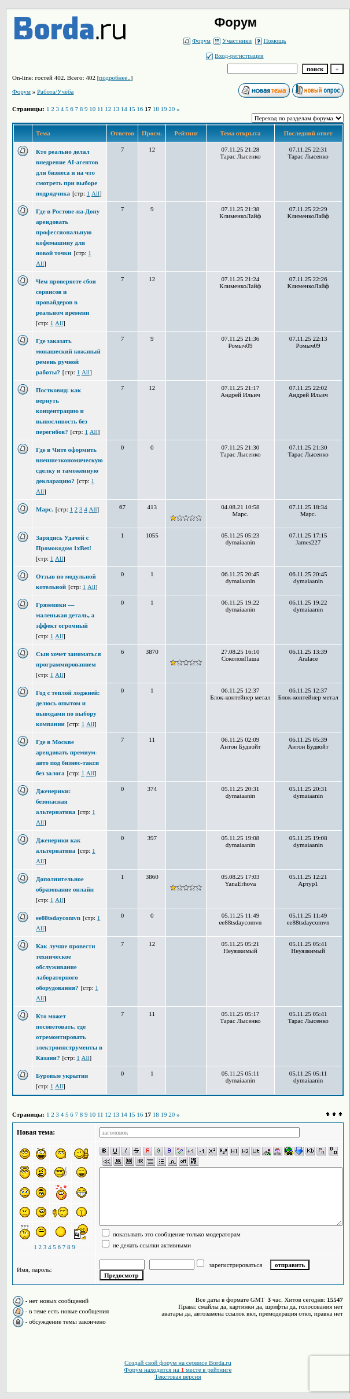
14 (124, 108)
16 (140, 108)
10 (92, 108)
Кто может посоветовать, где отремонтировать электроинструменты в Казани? (69, 1037)
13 (116, 108)
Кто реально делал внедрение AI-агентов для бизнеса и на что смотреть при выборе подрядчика (67, 172)
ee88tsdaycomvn (58, 917)
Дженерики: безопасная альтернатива (55, 801)
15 (132, 108)
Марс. (44, 509)
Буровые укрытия (62, 1075)
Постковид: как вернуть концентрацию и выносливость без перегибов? (61, 410)
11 (100, 108)
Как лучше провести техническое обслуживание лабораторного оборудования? (65, 967)
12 (108, 108)
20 (171, 108)
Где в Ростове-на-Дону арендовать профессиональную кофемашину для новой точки (68, 232)
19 (164, 108)
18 (156, 108)
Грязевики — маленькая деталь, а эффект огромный (65, 615)
